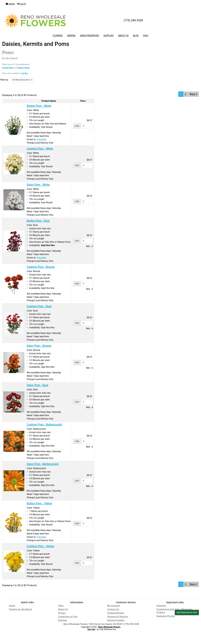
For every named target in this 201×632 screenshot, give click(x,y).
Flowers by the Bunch (20, 609)
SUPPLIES (108, 35)
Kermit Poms (7, 68)
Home (10, 4)
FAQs (145, 35)
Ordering (161, 606)
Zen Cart (91, 629)
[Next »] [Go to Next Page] (193, 94)
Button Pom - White (39, 105)
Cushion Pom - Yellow (40, 546)
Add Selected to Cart (187, 612)
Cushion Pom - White (40, 148)
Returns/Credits (115, 620)
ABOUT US (123, 35)
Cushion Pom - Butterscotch (44, 424)
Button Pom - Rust (38, 220)
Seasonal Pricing (166, 616)
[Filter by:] (22, 79)
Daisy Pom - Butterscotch (43, 464)
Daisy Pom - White (38, 184)
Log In (21, 4)
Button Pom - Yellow (39, 503)
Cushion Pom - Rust (39, 306)
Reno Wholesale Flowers (109, 627)
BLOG (136, 35)
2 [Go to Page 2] (185, 94)
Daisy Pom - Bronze (39, 345)
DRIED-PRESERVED (89, 35)
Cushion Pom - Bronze (41, 267)
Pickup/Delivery (115, 613)
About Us (63, 609)
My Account (113, 606)
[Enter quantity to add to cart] (87, 126)
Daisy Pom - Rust (37, 385)
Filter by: (4, 79)
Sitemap (62, 620)
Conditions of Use (68, 616)
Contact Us (113, 609)
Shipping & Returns (117, 616)
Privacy (62, 613)
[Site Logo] (35, 20)
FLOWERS (58, 35)
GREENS (71, 35)
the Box (24, 73)
